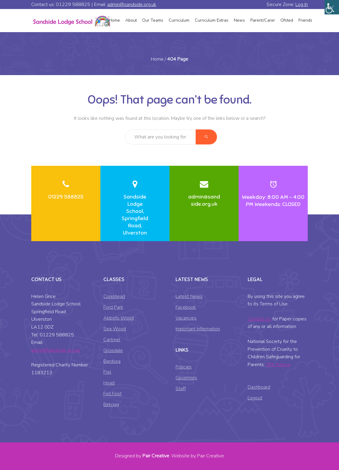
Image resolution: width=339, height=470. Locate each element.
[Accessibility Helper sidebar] (332, 7)
